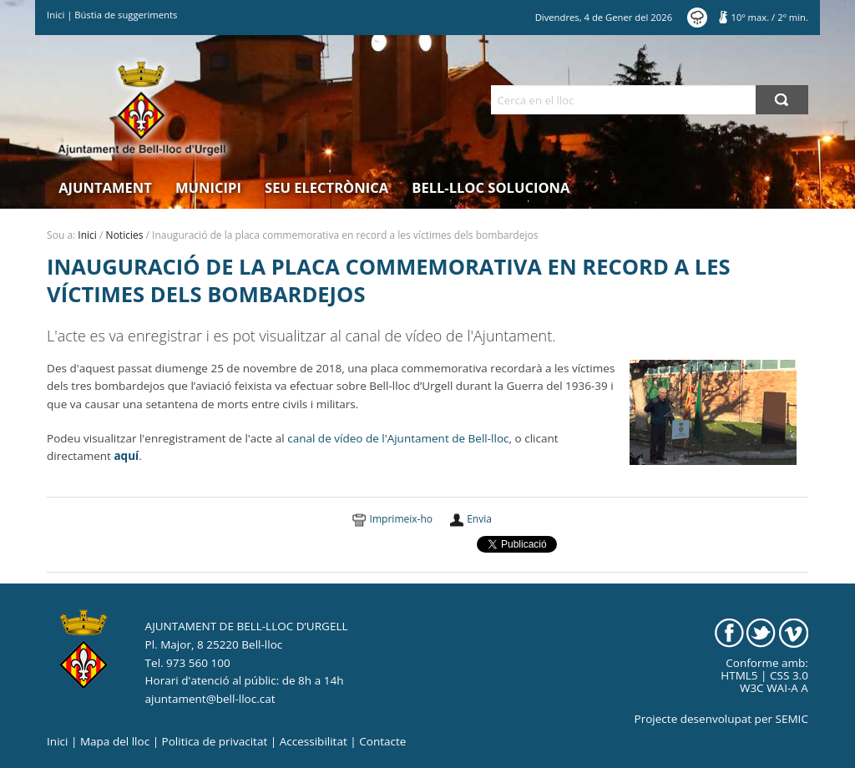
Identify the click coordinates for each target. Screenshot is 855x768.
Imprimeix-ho (401, 519)
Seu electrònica (326, 187)
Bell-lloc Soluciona (490, 187)
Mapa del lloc (114, 741)
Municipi (208, 187)
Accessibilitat (313, 741)
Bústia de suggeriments (125, 14)
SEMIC (792, 718)
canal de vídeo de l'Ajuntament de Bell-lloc (397, 438)
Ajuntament (105, 187)
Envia (479, 519)
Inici (55, 14)
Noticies (125, 235)
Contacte (382, 741)
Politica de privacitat (215, 741)
